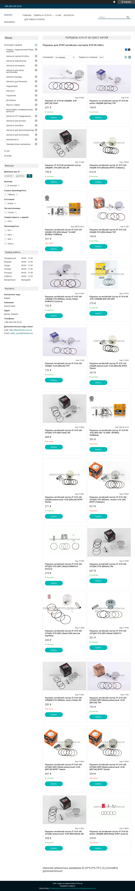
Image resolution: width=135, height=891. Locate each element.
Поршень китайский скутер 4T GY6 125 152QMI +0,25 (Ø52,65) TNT (63, 364)
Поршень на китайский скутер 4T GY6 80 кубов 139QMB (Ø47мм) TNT (108, 102)
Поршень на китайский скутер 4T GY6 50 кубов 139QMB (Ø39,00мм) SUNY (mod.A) (108, 832)
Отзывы (8, 155)
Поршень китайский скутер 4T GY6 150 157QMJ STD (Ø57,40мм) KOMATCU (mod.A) (63, 566)
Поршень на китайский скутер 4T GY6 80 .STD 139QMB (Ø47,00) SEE (108, 297)
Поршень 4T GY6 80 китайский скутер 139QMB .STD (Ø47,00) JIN (63, 166)
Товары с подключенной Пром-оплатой (20, 51)
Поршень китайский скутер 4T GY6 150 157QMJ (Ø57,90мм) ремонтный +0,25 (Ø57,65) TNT (107, 700)
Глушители (11, 95)
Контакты (69, 15)
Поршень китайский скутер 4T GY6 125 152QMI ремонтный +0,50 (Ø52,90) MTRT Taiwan (64, 499)
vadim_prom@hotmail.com (21, 333)
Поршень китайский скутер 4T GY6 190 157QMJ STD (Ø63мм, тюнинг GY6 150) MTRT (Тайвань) (107, 499)
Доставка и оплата (35, 19)
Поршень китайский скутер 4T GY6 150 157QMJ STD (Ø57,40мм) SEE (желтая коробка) (63, 633)
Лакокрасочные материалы (18, 144)
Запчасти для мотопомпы (17, 135)
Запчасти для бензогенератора (20, 130)
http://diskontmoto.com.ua (21, 330)
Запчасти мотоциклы (15, 65)
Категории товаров (13, 45)
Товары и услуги (42, 15)
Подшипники (11, 86)
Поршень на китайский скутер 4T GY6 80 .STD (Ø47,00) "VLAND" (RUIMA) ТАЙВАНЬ (108, 432)
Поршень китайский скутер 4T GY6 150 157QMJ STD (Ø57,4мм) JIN (63, 431)
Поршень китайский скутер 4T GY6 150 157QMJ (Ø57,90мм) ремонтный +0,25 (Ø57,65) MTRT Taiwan (63, 766)
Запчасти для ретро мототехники (15, 71)
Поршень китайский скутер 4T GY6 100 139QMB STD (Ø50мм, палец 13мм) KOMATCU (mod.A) (63, 298)
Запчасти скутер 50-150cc (17, 56)
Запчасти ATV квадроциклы (18, 116)
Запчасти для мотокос (16, 121)
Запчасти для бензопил (16, 81)
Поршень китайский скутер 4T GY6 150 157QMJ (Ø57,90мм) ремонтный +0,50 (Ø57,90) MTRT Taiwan (107, 766)
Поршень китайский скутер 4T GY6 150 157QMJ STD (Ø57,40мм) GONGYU (107, 632)
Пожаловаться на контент (60, 888)
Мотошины (11, 100)
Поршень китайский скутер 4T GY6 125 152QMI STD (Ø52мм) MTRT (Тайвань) (107, 166)
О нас (59, 15)
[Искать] (128, 17)
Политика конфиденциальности (83, 888)
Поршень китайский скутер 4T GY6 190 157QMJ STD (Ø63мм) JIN (107, 565)
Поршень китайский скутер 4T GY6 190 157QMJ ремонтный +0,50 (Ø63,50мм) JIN (64, 832)
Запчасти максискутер (16, 61)
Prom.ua (79, 883)
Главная (26, 15)
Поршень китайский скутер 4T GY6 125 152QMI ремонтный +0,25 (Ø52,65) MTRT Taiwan (108, 365)
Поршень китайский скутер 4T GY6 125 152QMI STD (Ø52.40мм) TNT (107, 231)
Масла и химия (13, 105)
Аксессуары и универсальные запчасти (19, 110)
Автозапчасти (12, 139)
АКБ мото (10, 91)
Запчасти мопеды (14, 77)
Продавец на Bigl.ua (67, 886)
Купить (54, 117)
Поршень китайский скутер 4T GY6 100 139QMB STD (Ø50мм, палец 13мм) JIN (63, 699)
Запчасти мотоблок (14, 125)
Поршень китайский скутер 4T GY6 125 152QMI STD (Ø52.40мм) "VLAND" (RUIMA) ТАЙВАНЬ (63, 232)
